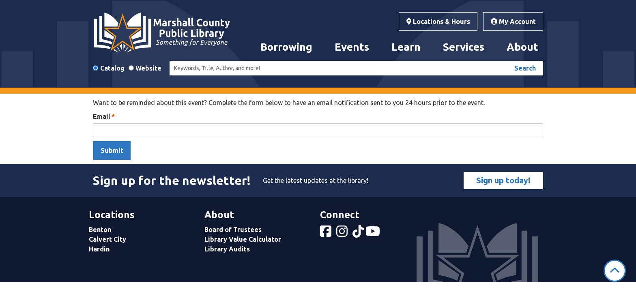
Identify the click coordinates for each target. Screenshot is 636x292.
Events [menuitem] (352, 47)
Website (148, 68)
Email (101, 116)
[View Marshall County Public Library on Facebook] (326, 233)
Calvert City (107, 239)
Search (525, 68)
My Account (513, 21)
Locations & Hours (438, 21)
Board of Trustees (233, 229)
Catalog (112, 68)
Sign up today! (503, 180)
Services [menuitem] (463, 47)
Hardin (99, 249)
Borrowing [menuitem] (286, 47)
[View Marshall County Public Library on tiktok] (358, 233)
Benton (100, 229)
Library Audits (227, 249)
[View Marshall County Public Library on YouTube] (373, 233)
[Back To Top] (615, 271)
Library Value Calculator (242, 239)
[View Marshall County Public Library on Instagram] (342, 233)
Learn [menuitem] (406, 47)
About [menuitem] (522, 47)
